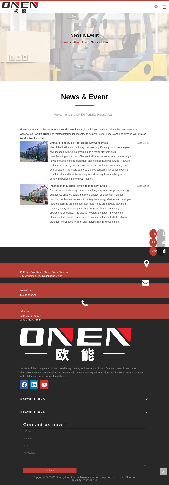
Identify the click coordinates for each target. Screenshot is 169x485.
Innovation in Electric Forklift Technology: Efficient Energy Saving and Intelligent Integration (104, 185)
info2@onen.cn (28, 294)
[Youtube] (44, 384)
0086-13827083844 (30, 319)
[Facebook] (24, 384)
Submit (50, 470)
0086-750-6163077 (30, 315)
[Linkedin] (34, 384)
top (163, 471)
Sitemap (131, 477)
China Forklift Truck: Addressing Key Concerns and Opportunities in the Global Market (101, 142)
